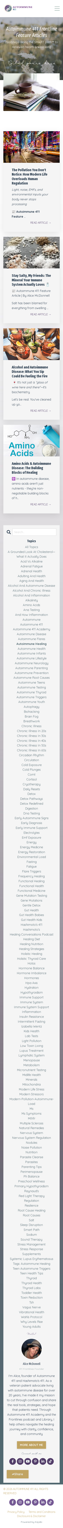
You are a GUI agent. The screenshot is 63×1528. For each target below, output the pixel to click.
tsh (31, 1302)
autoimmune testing (31, 687)
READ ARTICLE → (40, 222)
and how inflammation (31, 615)
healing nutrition (31, 944)
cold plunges (32, 770)
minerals (31, 1080)
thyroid (31, 1278)
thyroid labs (31, 1288)
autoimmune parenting (31, 668)
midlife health (31, 1075)
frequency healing (31, 876)
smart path (31, 1230)
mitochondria (31, 1084)
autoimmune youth (31, 702)
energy (31, 842)
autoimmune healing (31, 644)
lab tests (31, 1036)
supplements (31, 1254)
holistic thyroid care (31, 959)
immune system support (31, 1007)
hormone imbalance (31, 973)
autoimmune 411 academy (31, 629)
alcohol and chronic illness (31, 590)
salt (31, 1220)
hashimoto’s (31, 929)
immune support (31, 997)
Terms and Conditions (42, 1512)
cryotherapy (31, 784)
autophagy (31, 707)
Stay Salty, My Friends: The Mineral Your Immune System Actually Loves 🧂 (31, 280)
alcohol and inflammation (31, 595)
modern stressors (31, 1094)
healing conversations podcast (31, 934)
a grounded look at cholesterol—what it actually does (31, 554)
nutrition (31, 1152)
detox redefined (31, 804)
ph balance (31, 1176)
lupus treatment (31, 1051)
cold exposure (32, 765)
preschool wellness (31, 1181)
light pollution (31, 1041)
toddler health (31, 1293)
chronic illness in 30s (31, 736)
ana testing (31, 610)
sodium (31, 1235)
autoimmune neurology (31, 663)
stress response (31, 1249)
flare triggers (31, 871)
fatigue (31, 866)
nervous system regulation (31, 1138)
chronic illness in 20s (31, 731)
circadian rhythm (31, 755)
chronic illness (31, 726)
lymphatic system (31, 1055)
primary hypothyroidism (31, 1186)
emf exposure (31, 838)
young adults (32, 1327)
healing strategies (31, 949)
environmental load (31, 857)
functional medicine (31, 891)
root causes (31, 1215)
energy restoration (31, 852)
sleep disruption (31, 1225)
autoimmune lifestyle (32, 658)
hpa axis (31, 983)
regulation (31, 1201)
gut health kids (31, 920)
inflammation (31, 1012)
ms (31, 1109)
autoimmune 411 (31, 624)
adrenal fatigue (31, 566)
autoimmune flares (31, 639)
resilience (31, 1205)
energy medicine (31, 847)
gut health (31, 910)
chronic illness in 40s (31, 741)
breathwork (31, 721)
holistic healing (31, 954)
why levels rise (31, 1322)
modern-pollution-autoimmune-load (31, 1101)
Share (18, 1474)
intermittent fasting (31, 1021)
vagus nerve (31, 1307)
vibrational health (31, 1312)
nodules (31, 1143)
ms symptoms (31, 1113)
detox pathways (31, 799)
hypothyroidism (31, 992)
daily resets (31, 789)
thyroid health (31, 1283)
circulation (31, 760)
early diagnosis (31, 823)
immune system (31, 1002)
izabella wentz (31, 1026)
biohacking (31, 712)
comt (31, 774)
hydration (31, 988)
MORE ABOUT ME (31, 1445)
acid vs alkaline (31, 561)
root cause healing (31, 1210)
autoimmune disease (31, 634)
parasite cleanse (31, 1157)
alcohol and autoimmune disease (31, 586)
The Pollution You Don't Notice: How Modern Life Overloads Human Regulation (29, 176)
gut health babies (31, 915)
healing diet (31, 939)
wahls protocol (31, 1317)
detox (31, 794)
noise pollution (31, 1147)
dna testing (31, 813)
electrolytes (32, 833)
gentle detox (31, 905)
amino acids (31, 605)
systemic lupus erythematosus (31, 1259)
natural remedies (31, 1128)
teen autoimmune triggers (31, 1269)
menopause (31, 1060)
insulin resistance (31, 1017)
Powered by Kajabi (31, 1521)
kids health (31, 1031)
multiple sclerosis (31, 1123)
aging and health (31, 581)
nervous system (31, 1133)
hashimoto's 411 (31, 925)
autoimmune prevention (32, 673)
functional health (31, 886)
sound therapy (31, 1239)
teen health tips (31, 1273)
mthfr (31, 1118)
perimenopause (31, 1172)
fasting (32, 862)
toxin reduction (31, 1297)
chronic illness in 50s (31, 745)
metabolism (31, 1065)
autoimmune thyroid (31, 692)
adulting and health (32, 576)
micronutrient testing (31, 1070)
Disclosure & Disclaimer (31, 1516)
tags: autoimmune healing (31, 1264)
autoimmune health (32, 649)
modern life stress (31, 1089)
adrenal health (31, 571)
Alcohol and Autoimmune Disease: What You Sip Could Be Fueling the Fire (30, 371)
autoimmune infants (31, 653)
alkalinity (31, 600)
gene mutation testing (31, 896)
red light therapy (32, 1196)
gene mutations (31, 900)
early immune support (32, 828)
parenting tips (32, 1167)
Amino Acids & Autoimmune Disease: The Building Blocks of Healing (31, 468)
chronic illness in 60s (31, 750)
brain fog (31, 716)
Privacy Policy (16, 1512)
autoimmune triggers (31, 697)
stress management (31, 1244)
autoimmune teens (31, 682)
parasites (31, 1162)
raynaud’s (31, 1191)
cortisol (31, 779)
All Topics (31, 547)
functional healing (31, 881)
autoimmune (31, 620)
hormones (31, 978)
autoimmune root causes (31, 678)
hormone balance (32, 968)
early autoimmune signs (32, 818)
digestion (31, 808)
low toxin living (31, 1046)
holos (31, 963)
